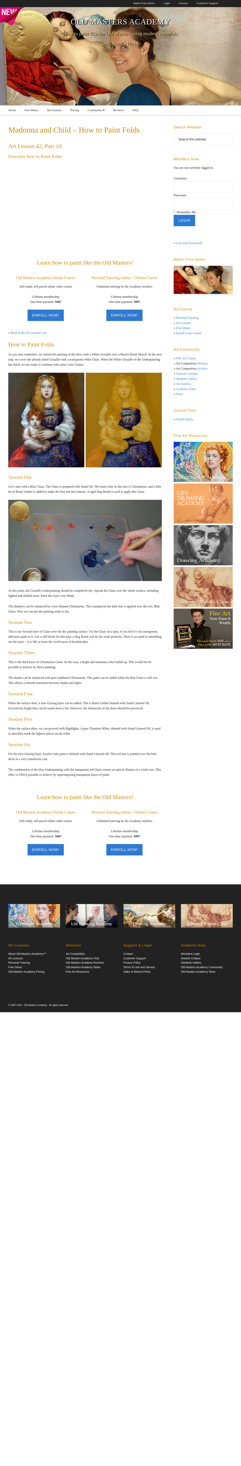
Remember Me (186, 212)
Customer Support (134, 958)
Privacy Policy (132, 962)
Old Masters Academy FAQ (82, 958)
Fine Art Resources (77, 971)
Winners (202, 363)
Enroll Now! (45, 315)
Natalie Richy (184, 419)
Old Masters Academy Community (202, 967)
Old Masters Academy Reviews (85, 962)
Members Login (190, 953)
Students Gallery (186, 378)
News (179, 394)
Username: (180, 178)
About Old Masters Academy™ (27, 953)
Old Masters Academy (120, 21)
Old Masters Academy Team (198, 971)
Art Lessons (183, 323)
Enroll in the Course (188, 333)
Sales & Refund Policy (137, 971)
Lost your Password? (189, 243)
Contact (128, 953)
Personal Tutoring (187, 317)
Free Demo (183, 328)
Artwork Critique (187, 373)
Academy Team (186, 389)
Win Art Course (186, 358)
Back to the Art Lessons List (28, 332)
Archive (202, 368)
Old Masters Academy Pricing (26, 971)
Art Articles (183, 384)
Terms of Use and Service (139, 967)
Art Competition (75, 953)
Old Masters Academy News (83, 967)
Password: (180, 195)
